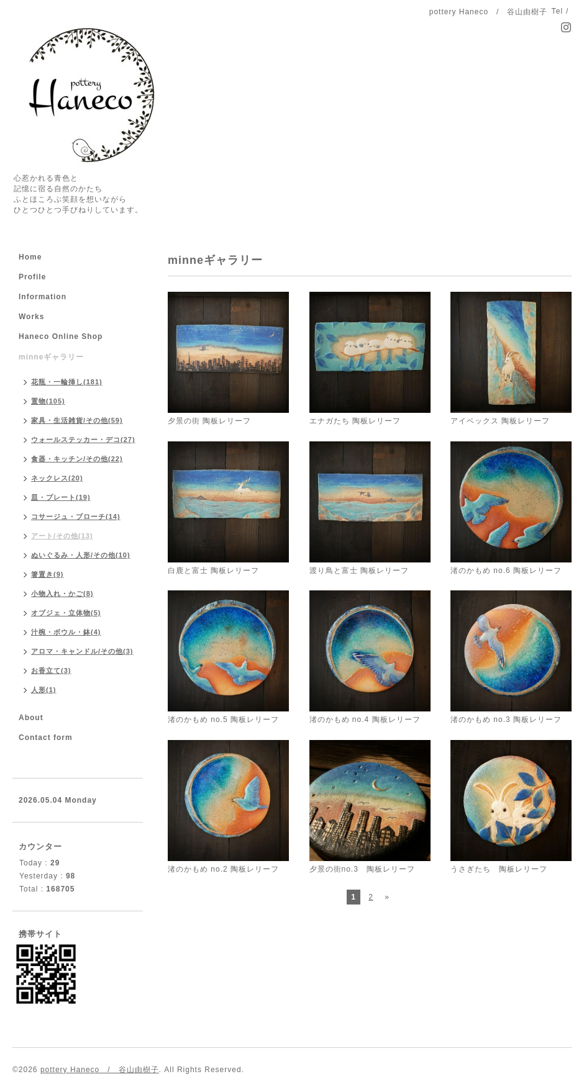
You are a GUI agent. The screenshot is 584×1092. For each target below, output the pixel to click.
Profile (32, 277)
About (31, 717)
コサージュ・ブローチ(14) (76, 516)
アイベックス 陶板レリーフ (500, 421)
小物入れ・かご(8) (62, 593)
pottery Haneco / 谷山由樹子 (99, 1069)
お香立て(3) (51, 670)
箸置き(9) (47, 574)
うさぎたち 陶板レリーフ (498, 869)
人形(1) (43, 689)
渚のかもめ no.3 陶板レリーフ (506, 719)
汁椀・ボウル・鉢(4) (66, 632)
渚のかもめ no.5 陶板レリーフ (223, 719)
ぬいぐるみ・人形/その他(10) (80, 555)
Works (31, 316)
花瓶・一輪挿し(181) (67, 382)
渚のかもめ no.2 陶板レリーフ (223, 869)
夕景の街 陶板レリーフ (209, 421)
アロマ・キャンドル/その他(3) (82, 651)
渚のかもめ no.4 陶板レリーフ (365, 719)
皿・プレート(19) (61, 497)
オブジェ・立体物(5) (66, 612)
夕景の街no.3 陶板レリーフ (362, 869)
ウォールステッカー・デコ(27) (83, 439)
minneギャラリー (51, 357)
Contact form (46, 737)
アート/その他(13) (62, 535)
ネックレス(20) (57, 478)
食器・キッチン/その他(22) (77, 459)
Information (42, 296)
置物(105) (48, 401)
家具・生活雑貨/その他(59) (77, 420)
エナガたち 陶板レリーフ (355, 421)
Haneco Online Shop (61, 336)
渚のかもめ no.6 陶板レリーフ (506, 570)
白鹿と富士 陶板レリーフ (213, 570)
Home (30, 257)
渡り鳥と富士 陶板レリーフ (359, 570)
